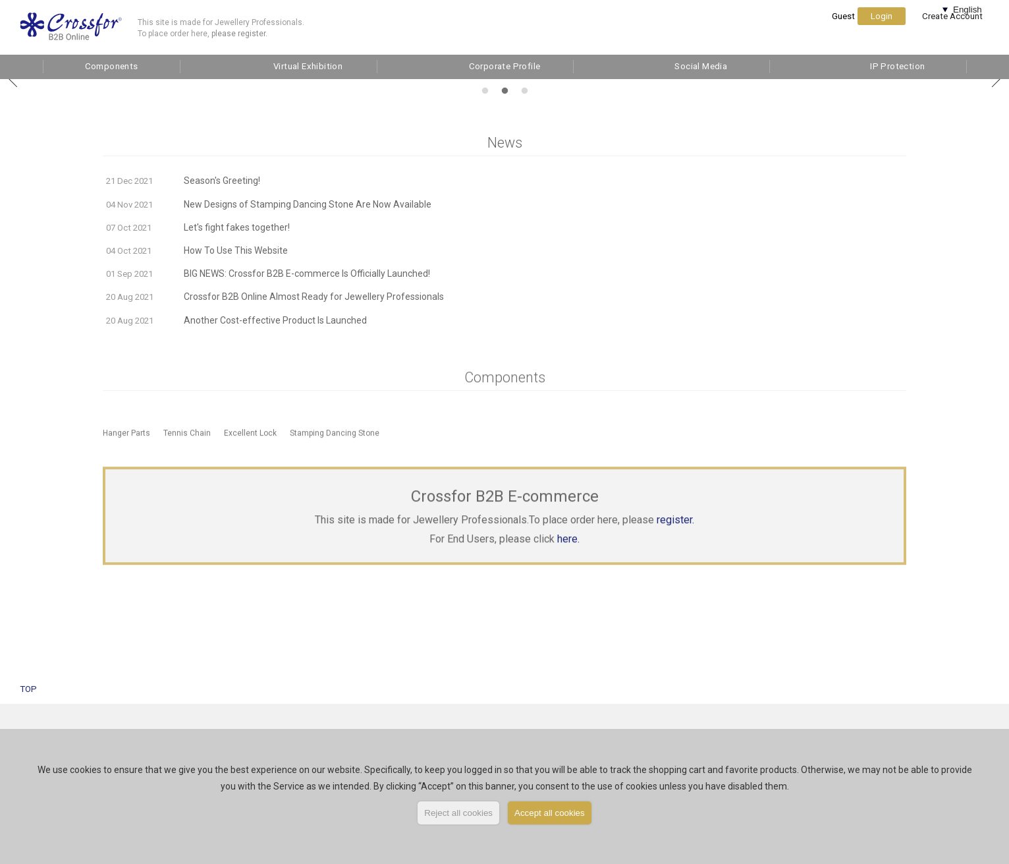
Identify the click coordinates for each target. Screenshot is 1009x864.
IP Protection (897, 66)
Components (111, 66)
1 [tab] (483, 89)
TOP (28, 689)
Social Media (700, 66)
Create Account (952, 29)
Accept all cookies (549, 813)
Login (881, 29)
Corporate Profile (505, 66)
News (504, 142)
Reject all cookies (458, 813)
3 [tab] (523, 89)
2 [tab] (503, 89)
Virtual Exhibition (307, 66)
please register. (239, 33)
